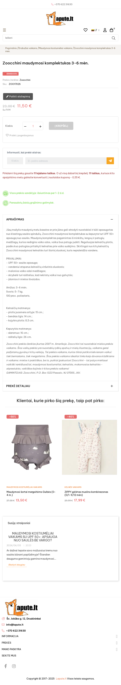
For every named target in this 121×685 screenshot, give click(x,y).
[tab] (60, 219)
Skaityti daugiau (16, 564)
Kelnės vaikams (73, 487)
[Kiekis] (33, 126)
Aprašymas (15, 219)
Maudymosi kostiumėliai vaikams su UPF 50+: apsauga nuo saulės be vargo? (32, 536)
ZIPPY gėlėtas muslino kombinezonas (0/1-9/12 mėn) (86, 493)
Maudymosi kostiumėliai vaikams (24, 487)
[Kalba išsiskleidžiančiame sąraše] (95, 30)
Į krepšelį (61, 125)
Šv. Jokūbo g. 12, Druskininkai (24, 618)
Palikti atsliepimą (18, 96)
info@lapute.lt (14, 624)
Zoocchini (25, 79)
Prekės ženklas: (11, 79)
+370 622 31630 (16, 630)
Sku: (5, 84)
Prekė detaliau (18, 386)
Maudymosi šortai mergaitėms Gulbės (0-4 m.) (31, 493)
